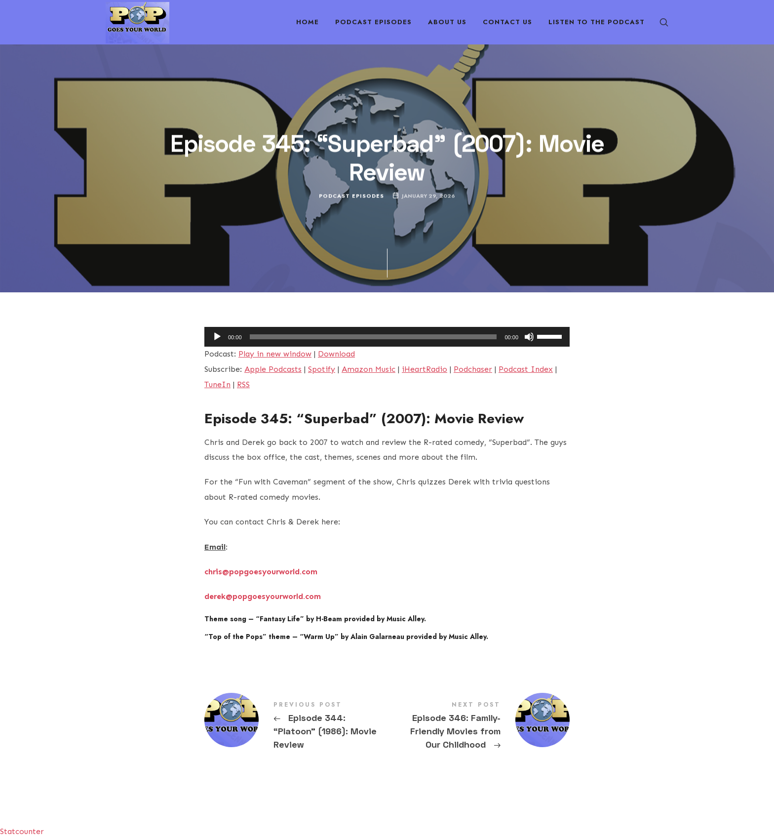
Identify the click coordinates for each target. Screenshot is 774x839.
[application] (387, 337)
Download (336, 354)
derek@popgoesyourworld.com (262, 596)
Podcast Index (526, 369)
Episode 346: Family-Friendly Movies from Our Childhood (478, 726)
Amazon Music (368, 369)
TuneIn (217, 384)
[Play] (217, 337)
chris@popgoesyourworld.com (260, 571)
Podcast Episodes (351, 196)
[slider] (373, 336)
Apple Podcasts (273, 369)
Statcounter (22, 831)
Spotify (321, 369)
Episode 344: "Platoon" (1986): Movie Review (295, 726)
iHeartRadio (424, 369)
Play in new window (274, 354)
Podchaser (473, 369)
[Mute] (529, 337)
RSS (243, 384)
